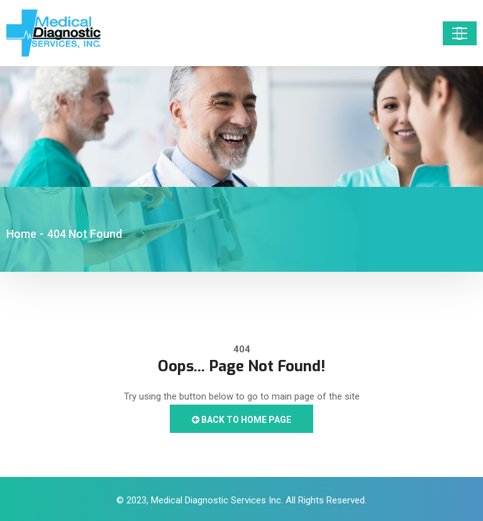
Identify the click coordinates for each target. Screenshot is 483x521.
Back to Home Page (241, 420)
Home (21, 233)
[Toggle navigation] (460, 33)
